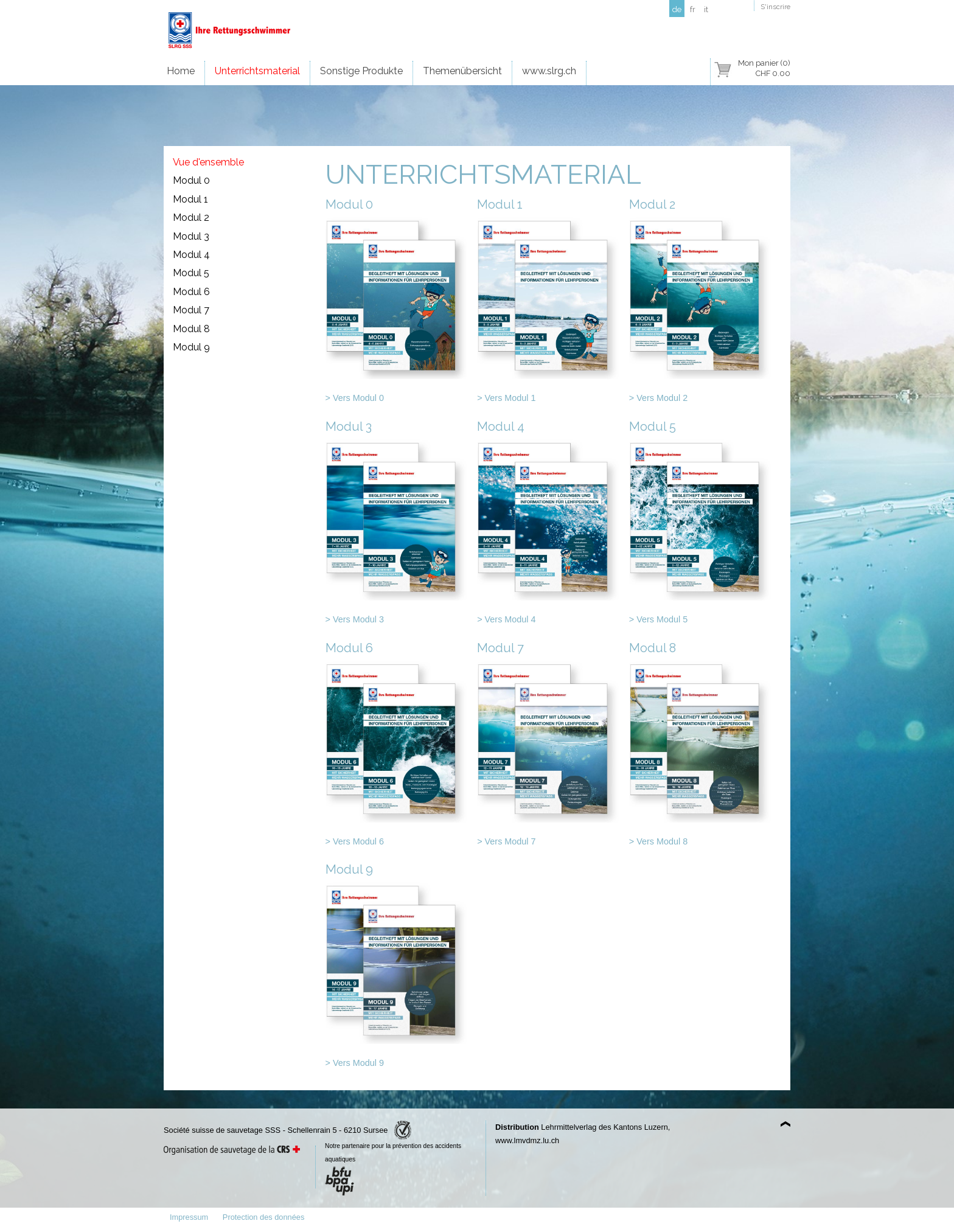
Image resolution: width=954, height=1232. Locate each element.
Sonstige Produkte (361, 71)
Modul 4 (191, 254)
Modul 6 (191, 292)
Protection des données (263, 1217)
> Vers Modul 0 (355, 398)
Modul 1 (190, 199)
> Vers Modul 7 (506, 841)
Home (181, 71)
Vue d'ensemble (208, 162)
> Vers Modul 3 (355, 619)
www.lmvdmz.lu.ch (527, 1140)
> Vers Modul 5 (658, 619)
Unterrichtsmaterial (257, 71)
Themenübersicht (462, 71)
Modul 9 (191, 347)
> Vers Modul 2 (658, 398)
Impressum (189, 1217)
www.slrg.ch (549, 71)
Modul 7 (191, 310)
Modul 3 (191, 236)
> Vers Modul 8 (658, 841)
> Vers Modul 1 (506, 398)
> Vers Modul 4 (506, 619)
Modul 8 (191, 329)
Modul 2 (191, 217)
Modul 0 (191, 180)
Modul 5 (191, 273)
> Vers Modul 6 (355, 841)
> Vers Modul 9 (355, 1063)
